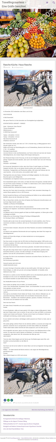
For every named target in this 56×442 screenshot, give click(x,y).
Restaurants (8, 402)
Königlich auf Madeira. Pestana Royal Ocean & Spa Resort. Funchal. (22, 426)
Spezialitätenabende (27, 402)
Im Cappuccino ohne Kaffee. (10, 410)
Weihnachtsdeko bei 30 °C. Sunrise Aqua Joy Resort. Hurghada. (21, 424)
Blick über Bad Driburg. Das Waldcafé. (43, 410)
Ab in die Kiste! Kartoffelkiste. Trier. (13, 429)
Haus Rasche (18, 402)
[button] (5, 400)
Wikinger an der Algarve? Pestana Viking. (15, 421)
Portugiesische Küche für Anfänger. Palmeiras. (16, 418)
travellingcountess (18, 67)
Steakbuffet (36, 402)
